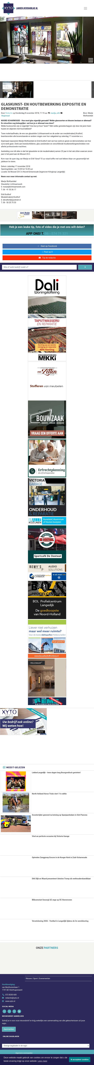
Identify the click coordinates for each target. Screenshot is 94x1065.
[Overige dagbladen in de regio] (45, 1045)
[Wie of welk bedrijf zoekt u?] (39, 267)
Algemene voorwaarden (24, 1053)
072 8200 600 (11, 995)
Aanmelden (9, 1029)
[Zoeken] (85, 267)
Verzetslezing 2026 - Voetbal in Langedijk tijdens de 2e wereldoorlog (60, 921)
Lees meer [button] (42, 1061)
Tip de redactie (47, 258)
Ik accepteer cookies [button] (80, 1060)
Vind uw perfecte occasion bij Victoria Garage (50, 836)
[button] (1, 89)
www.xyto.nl (10, 1001)
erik (58, 113)
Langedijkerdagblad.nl (27, 8)
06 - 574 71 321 (56, 233)
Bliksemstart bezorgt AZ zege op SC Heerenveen (52, 900)
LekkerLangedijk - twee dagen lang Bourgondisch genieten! (56, 773)
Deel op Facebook (47, 246)
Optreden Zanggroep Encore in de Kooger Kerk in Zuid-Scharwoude (59, 857)
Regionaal (6, 116)
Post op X (47, 252)
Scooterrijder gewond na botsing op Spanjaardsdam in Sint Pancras (59, 815)
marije (53, 113)
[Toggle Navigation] (85, 8)
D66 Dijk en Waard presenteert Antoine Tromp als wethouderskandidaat (61, 878)
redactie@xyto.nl (12, 998)
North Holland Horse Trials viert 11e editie (49, 794)
